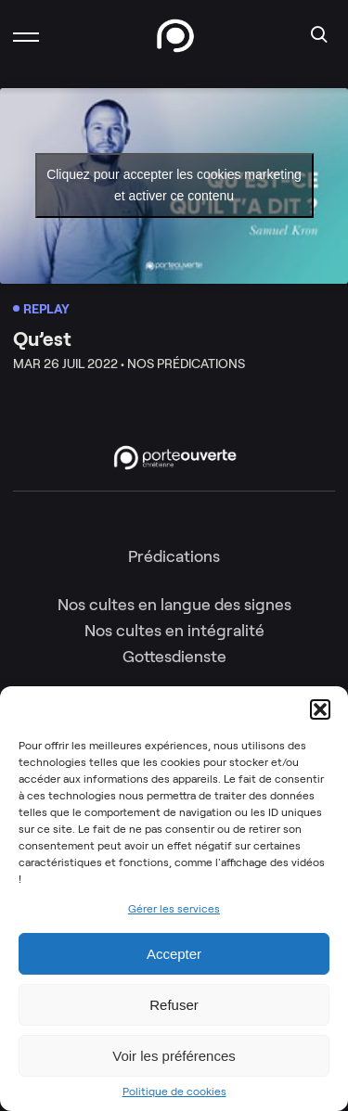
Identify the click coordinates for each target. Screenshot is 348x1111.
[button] (320, 709)
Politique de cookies (174, 1091)
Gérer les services (174, 908)
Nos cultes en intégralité (174, 630)
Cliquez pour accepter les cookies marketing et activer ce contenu (174, 185)
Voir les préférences (174, 1056)
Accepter (174, 954)
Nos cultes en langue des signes (174, 604)
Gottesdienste (174, 656)
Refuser (174, 1005)
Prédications (174, 556)
